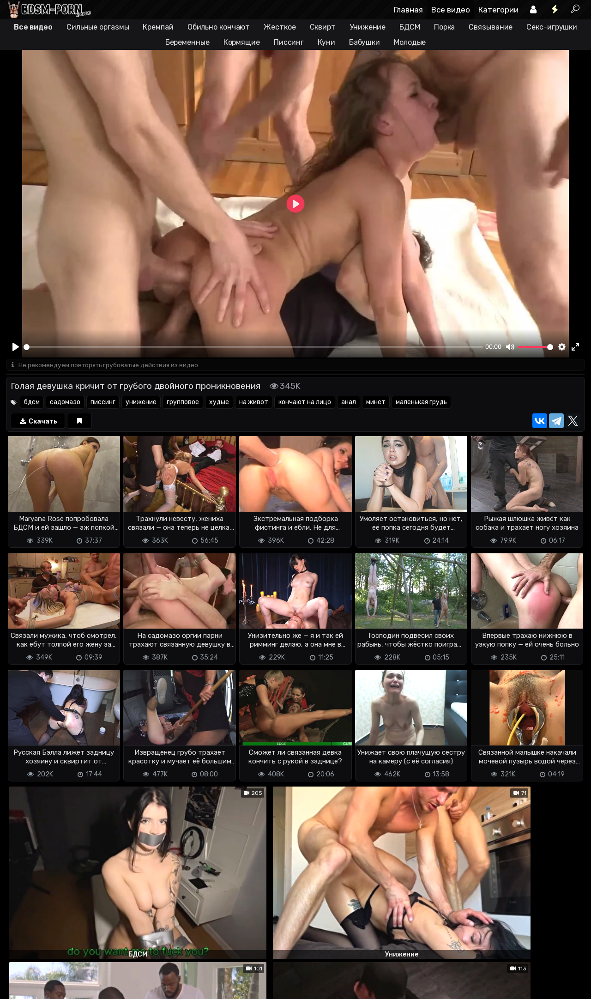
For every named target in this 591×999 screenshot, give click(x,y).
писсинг (102, 403)
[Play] (15, 346)
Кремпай (158, 27)
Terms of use (53, 983)
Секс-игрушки (551, 27)
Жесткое (280, 27)
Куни (326, 42)
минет (376, 403)
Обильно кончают (218, 27)
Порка (444, 27)
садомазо (65, 403)
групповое (183, 403)
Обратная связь (102, 983)
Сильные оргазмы (97, 27)
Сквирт (323, 27)
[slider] (253, 347)
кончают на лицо (304, 403)
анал (348, 403)
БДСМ (409, 27)
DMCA (21, 983)
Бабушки (364, 42)
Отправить (42, 947)
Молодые (410, 42)
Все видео (450, 9)
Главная (408, 9)
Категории (498, 9)
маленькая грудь (421, 403)
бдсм (32, 403)
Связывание (491, 27)
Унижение (368, 27)
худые (219, 403)
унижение (141, 403)
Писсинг (289, 42)
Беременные (187, 42)
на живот (253, 403)
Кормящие (241, 42)
